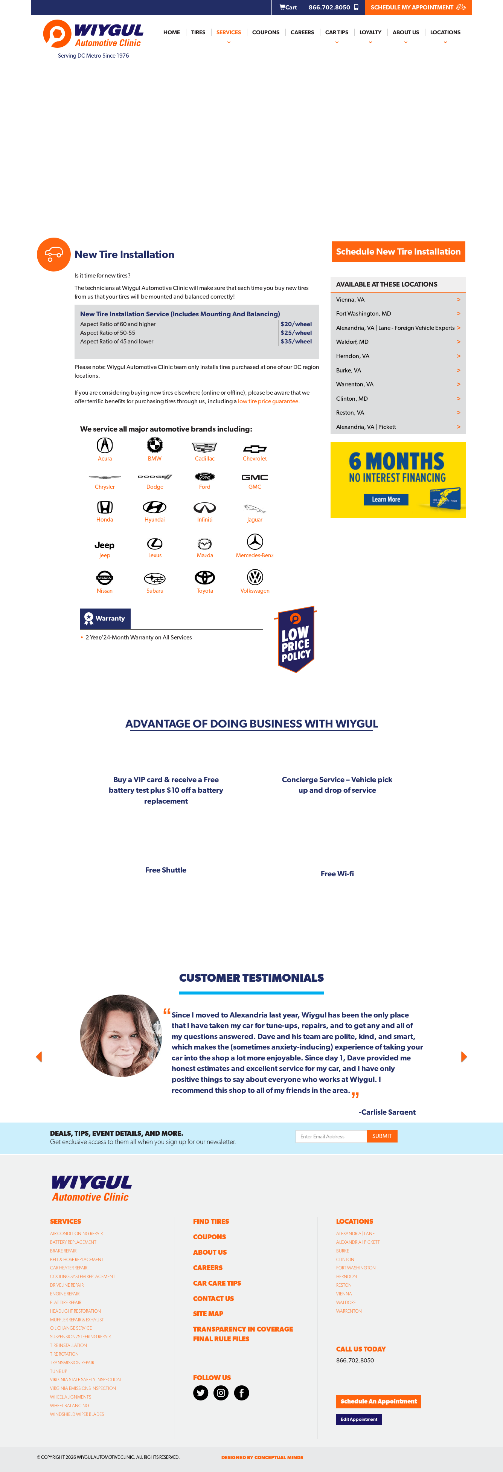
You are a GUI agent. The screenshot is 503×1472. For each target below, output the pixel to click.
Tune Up (58, 1371)
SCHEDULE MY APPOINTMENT (418, 7)
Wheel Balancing (69, 1405)
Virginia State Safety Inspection (85, 1379)
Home (171, 32)
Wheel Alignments (70, 1397)
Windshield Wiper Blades (77, 1414)
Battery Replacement (73, 1242)
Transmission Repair (72, 1362)
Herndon (346, 1276)
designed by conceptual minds (262, 1457)
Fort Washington (356, 1268)
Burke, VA (348, 370)
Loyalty (370, 32)
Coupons (265, 32)
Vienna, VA (350, 299)
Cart (288, 7)
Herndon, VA (352, 356)
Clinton (345, 1259)
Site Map (208, 1314)
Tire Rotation (64, 1354)
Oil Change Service (71, 1328)
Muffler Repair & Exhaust (77, 1320)
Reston (344, 1285)
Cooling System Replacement (82, 1276)
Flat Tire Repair (65, 1302)
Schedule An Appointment (379, 1401)
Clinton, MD (352, 398)
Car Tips (336, 32)
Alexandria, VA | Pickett (366, 427)
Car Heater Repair (68, 1268)
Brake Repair (63, 1251)
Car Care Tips (217, 1283)
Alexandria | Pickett (358, 1242)
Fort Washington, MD (363, 313)
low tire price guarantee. (269, 401)
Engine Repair (64, 1294)
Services (228, 32)
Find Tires (211, 1221)
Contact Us (213, 1299)
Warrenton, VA (354, 384)
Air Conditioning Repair (76, 1233)
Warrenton (349, 1311)
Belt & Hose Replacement (77, 1259)
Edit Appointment (359, 1419)
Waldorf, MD (352, 342)
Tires (198, 32)
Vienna (344, 1294)
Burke (342, 1251)
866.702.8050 (334, 7)
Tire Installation (68, 1345)
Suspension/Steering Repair (80, 1336)
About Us (406, 32)
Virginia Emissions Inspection (83, 1388)
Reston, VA (350, 412)
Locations (445, 32)
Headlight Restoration (75, 1311)
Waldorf (346, 1302)
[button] (69, 1055)
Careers (302, 32)
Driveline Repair (67, 1285)
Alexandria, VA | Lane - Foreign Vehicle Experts (395, 328)
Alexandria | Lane (355, 1233)
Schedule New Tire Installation (398, 251)
